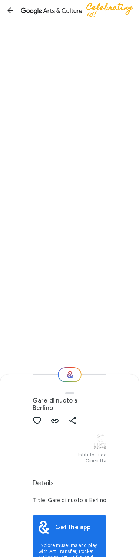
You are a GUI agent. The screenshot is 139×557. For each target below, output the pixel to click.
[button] (10, 10)
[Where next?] (70, 374)
